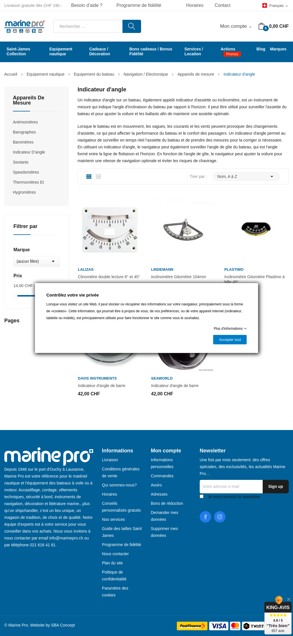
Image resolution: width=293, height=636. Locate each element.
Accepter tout (230, 339)
